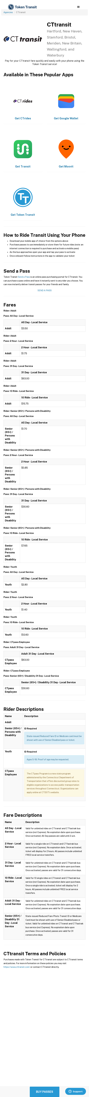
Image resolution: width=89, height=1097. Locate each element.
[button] (78, 7)
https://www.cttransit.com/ (17, 967)
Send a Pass (24, 277)
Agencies (8, 12)
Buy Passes (44, 1091)
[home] (22, 7)
